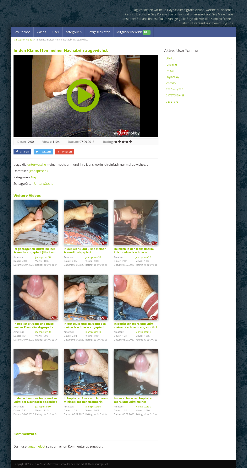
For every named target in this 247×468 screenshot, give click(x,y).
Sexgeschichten (99, 32)
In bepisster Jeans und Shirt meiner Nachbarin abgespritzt (135, 325)
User (55, 32)
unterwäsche (36, 164)
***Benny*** (174, 89)
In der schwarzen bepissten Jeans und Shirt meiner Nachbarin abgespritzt (133, 402)
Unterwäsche (43, 183)
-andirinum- (173, 64)
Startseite (19, 39)
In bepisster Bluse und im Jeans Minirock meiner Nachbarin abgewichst (86, 402)
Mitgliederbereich (133, 32)
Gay (33, 177)
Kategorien (73, 32)
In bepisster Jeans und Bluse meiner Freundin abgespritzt (34, 325)
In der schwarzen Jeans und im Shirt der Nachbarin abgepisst (35, 400)
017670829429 (175, 95)
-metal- (170, 71)
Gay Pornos (22, 32)
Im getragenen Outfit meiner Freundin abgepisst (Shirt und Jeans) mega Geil (35, 253)
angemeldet (36, 446)
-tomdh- (171, 83)
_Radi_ (170, 58)
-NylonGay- (173, 77)
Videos (41, 32)
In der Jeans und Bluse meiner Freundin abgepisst (85, 251)
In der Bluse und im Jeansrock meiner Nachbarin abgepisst (85, 325)
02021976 (172, 101)
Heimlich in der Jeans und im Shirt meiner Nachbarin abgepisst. (134, 253)
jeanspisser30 (39, 171)
